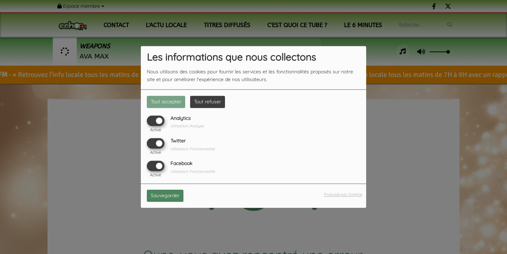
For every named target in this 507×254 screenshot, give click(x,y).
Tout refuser (207, 101)
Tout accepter (166, 101)
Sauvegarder (165, 196)
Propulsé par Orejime (343, 194)
